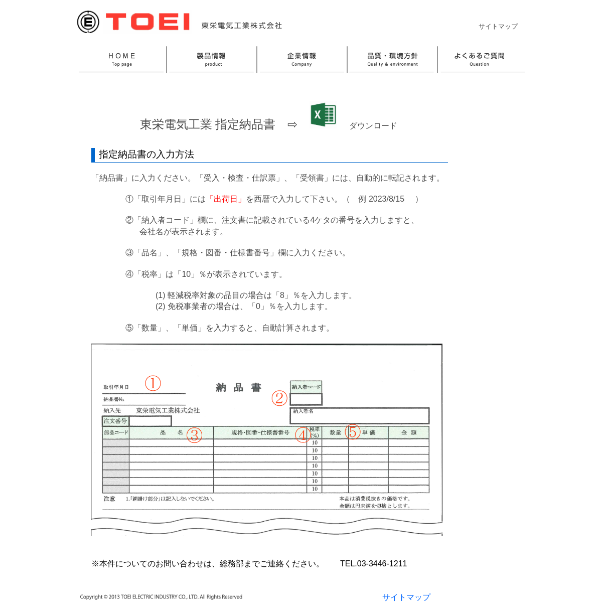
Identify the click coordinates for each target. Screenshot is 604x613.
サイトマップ (498, 26)
